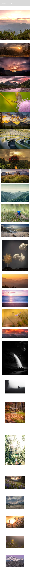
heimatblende (7, 3)
